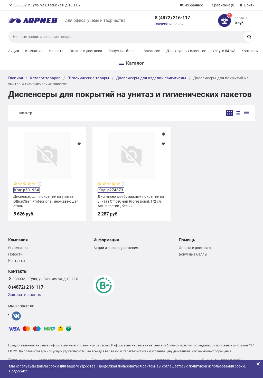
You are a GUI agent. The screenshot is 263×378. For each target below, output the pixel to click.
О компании (18, 248)
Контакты (250, 51)
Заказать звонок (169, 24)
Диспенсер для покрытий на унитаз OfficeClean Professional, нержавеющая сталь (46, 201)
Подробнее (18, 371)
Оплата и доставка (86, 51)
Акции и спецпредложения (115, 248)
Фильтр (25, 113)
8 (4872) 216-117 (172, 17)
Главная (15, 78)
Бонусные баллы (122, 51)
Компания (34, 51)
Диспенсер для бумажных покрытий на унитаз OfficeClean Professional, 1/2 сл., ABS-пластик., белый (131, 201)
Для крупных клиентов (186, 51)
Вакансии (152, 51)
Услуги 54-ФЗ (223, 51)
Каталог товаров (45, 78)
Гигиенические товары (88, 78)
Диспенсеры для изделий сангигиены (151, 78)
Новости (56, 51)
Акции (13, 51)
